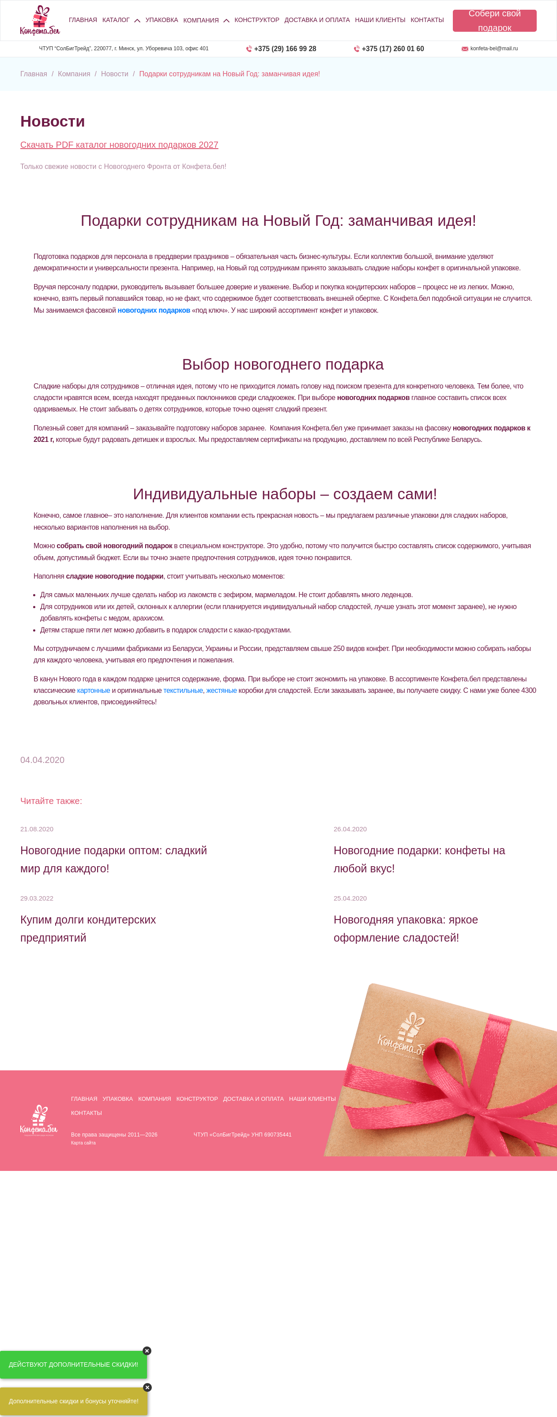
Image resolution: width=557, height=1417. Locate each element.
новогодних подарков (153, 310)
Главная (83, 19)
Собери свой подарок (495, 21)
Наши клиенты (380, 19)
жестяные (222, 690)
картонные (93, 690)
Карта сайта (83, 1142)
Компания (154, 1098)
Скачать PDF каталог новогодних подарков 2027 (119, 145)
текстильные (183, 690)
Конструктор (257, 19)
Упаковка (162, 19)
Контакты (427, 19)
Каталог (116, 19)
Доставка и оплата (317, 19)
